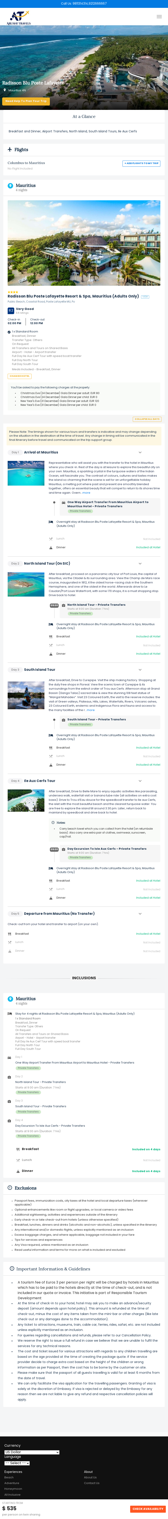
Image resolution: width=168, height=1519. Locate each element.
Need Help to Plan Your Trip (26, 101)
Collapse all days (147, 419)
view (145, 297)
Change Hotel (20, 376)
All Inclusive (12, 1494)
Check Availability (148, 1509)
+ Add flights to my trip (141, 163)
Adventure (11, 1483)
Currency (12, 1446)
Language (12, 1457)
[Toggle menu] (159, 16)
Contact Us (92, 1483)
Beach (9, 1477)
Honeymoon (13, 1489)
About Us (90, 1477)
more (86, 492)
